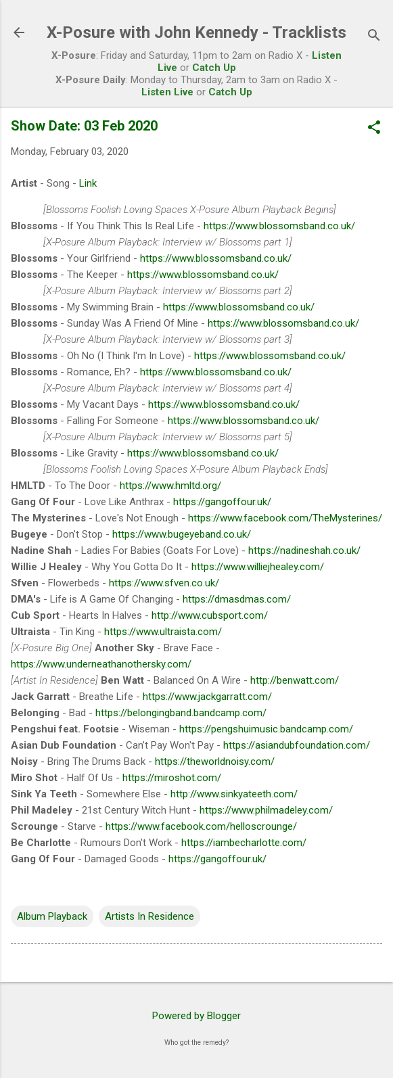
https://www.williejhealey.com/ (257, 567)
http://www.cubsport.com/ (210, 615)
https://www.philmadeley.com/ (266, 810)
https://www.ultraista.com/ (163, 632)
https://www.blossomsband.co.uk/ (279, 226)
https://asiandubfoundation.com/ (296, 745)
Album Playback (52, 916)
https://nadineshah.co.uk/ (304, 550)
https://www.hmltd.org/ (170, 485)
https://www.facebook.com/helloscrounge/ (201, 826)
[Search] (374, 36)
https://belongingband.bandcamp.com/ (181, 713)
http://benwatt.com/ (294, 680)
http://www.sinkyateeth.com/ (234, 794)
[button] (374, 128)
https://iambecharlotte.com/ (243, 843)
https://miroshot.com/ (171, 778)
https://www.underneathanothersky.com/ (101, 664)
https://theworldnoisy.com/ (215, 761)
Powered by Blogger (196, 1016)
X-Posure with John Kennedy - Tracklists (196, 32)
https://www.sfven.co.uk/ (164, 583)
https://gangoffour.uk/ (222, 502)
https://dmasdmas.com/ (237, 599)
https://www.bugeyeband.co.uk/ (181, 534)
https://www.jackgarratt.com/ (207, 696)
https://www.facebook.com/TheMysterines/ (285, 518)
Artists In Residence (149, 916)
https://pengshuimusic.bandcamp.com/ (266, 729)
